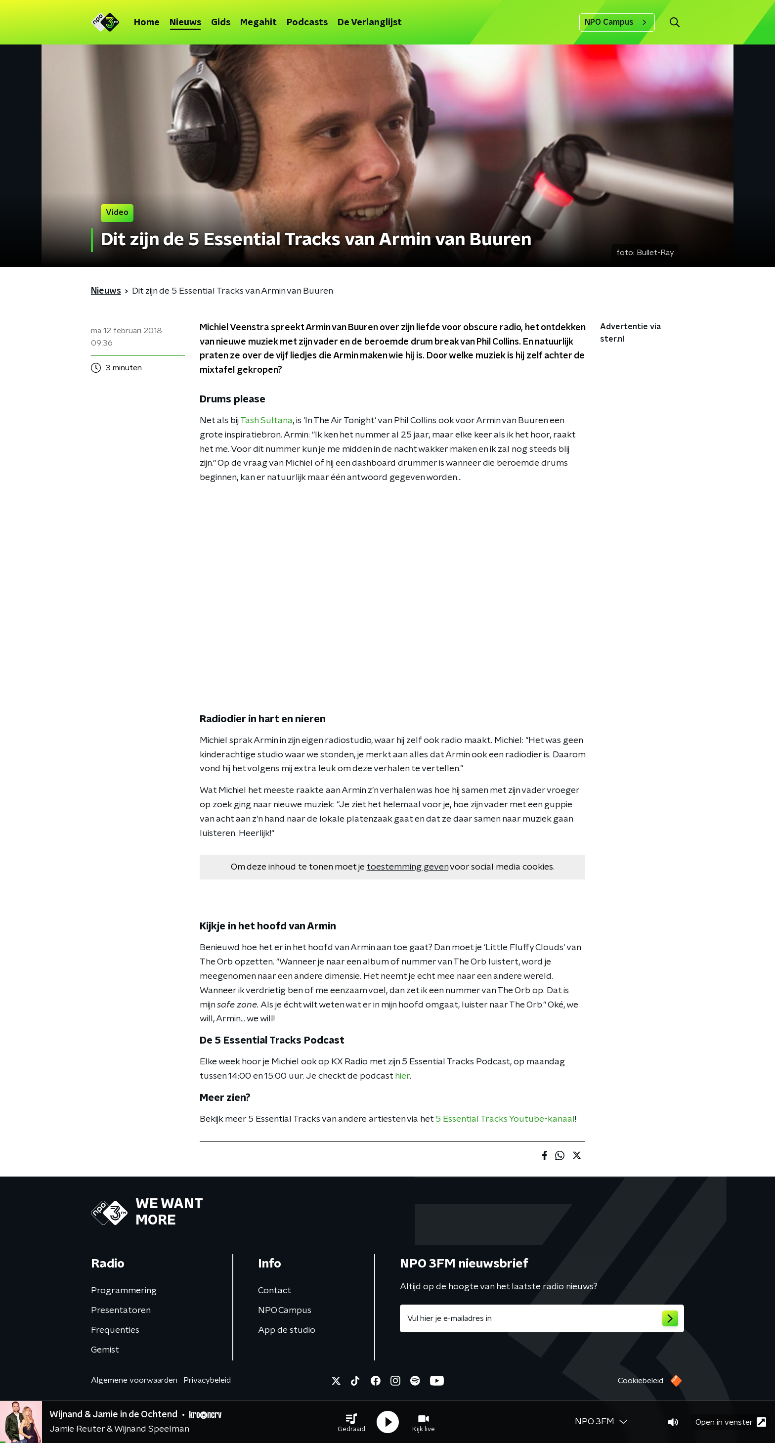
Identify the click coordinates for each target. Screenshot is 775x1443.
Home (147, 22)
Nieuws (185, 22)
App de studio (286, 1330)
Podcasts (307, 22)
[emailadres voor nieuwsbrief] (542, 1318)
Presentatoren (121, 1310)
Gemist (105, 1350)
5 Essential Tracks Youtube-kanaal (505, 1119)
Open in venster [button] (730, 1422)
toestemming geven (407, 867)
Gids (220, 22)
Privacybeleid (207, 1380)
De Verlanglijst (370, 22)
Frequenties (115, 1330)
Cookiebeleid (640, 1381)
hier (402, 1076)
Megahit (258, 22)
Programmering (124, 1290)
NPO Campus (617, 22)
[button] (351, 1422)
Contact (274, 1290)
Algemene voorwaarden (134, 1380)
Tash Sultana (266, 420)
